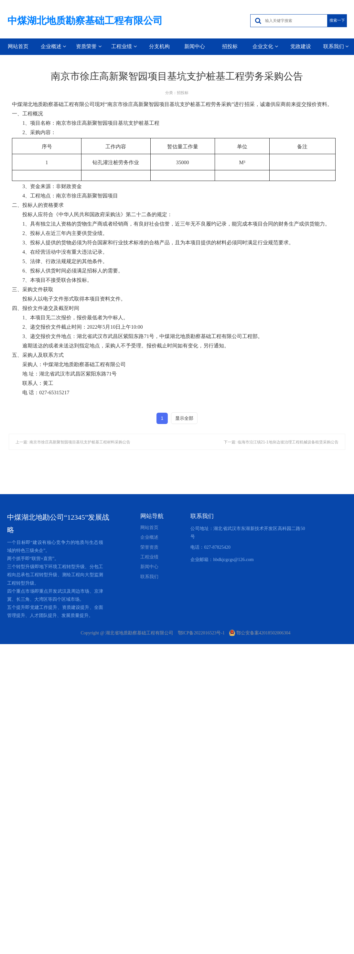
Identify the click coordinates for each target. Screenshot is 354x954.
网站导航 (152, 516)
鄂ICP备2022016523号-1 (201, 633)
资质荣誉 (88, 46)
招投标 (230, 46)
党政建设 (300, 46)
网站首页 (18, 46)
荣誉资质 (149, 547)
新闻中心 (194, 46)
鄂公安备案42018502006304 (260, 633)
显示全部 (184, 418)
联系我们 (336, 46)
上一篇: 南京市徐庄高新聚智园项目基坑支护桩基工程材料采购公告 (73, 442)
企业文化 (265, 46)
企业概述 (53, 46)
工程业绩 (123, 46)
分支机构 (159, 46)
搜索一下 (337, 20)
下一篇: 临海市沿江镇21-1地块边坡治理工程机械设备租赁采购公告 (281, 442)
